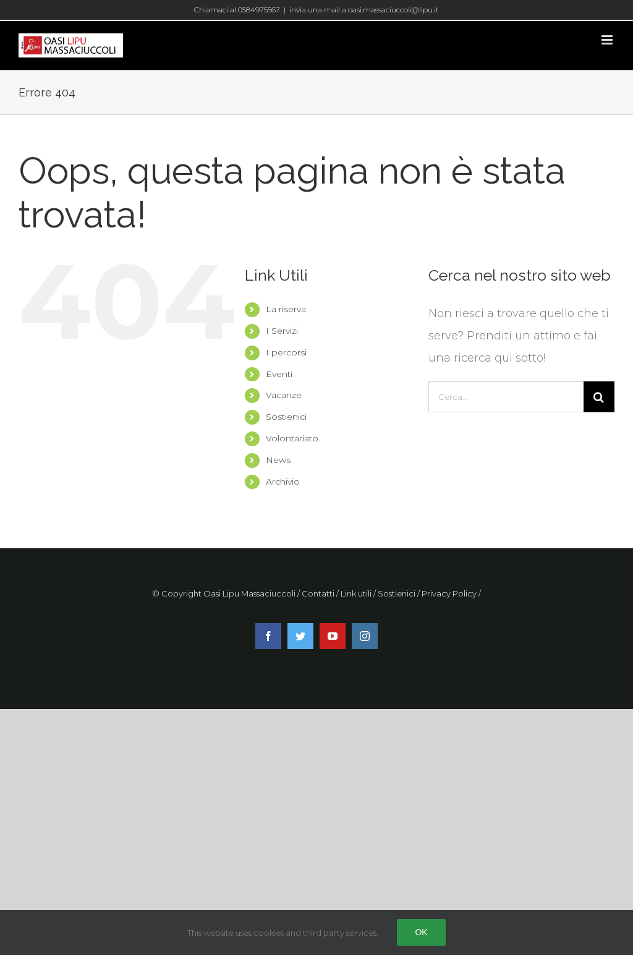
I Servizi (282, 330)
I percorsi (286, 352)
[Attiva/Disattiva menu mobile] (607, 39)
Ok (421, 932)
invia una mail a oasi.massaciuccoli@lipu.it (364, 9)
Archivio (283, 481)
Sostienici (286, 416)
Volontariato (292, 438)
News (278, 459)
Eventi (279, 374)
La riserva (286, 309)
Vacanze (284, 395)
